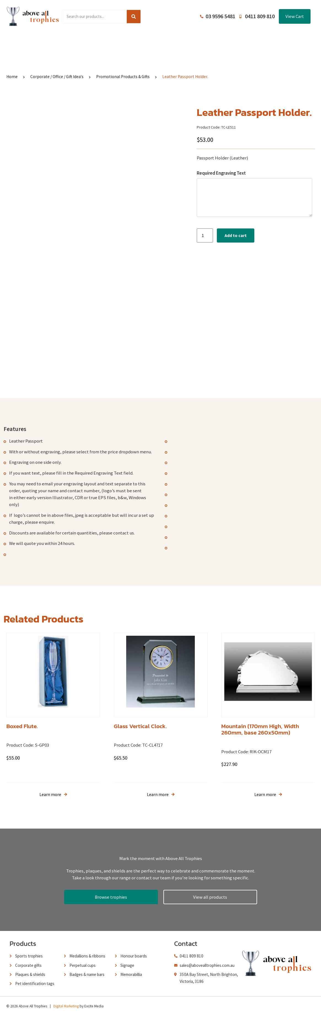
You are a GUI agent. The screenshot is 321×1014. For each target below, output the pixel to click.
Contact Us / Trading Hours (257, 41)
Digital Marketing (66, 1004)
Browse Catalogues (119, 41)
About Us (158, 41)
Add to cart (236, 235)
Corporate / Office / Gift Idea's (56, 76)
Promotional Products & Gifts (123, 76)
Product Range (75, 41)
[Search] (134, 16)
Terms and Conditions (199, 41)
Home (43, 41)
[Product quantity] (205, 235)
